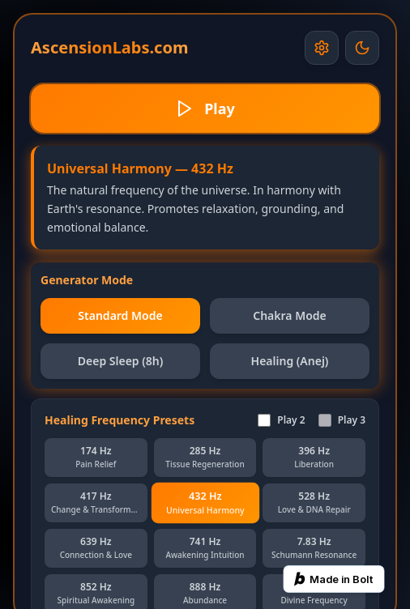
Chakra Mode (290, 315)
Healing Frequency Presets (119, 420)
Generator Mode (87, 279)
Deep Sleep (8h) (121, 360)
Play (205, 108)
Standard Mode (120, 315)
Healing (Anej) (290, 360)
